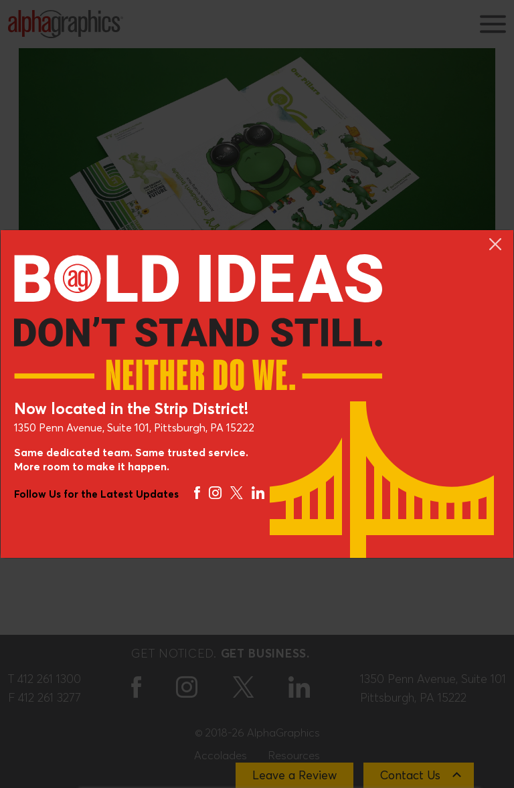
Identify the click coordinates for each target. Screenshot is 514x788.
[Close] (495, 244)
